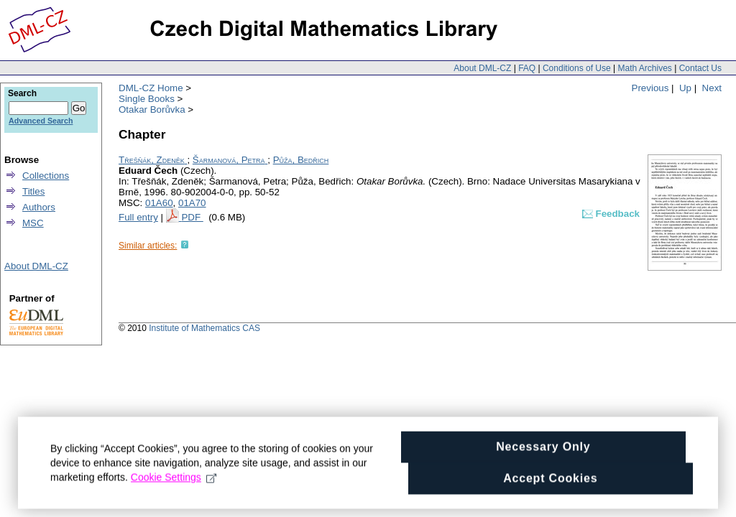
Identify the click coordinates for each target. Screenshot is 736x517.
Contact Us (700, 68)
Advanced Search (41, 120)
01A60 (159, 202)
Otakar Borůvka (152, 109)
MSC (33, 223)
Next (712, 88)
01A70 (192, 202)
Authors (38, 207)
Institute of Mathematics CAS (204, 328)
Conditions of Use (577, 68)
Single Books (147, 98)
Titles (33, 191)
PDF (192, 217)
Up (685, 88)
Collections (45, 175)
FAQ (526, 68)
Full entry (138, 217)
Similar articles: (148, 246)
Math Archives (644, 68)
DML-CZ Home (151, 88)
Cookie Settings (173, 486)
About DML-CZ (482, 68)
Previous (650, 88)
